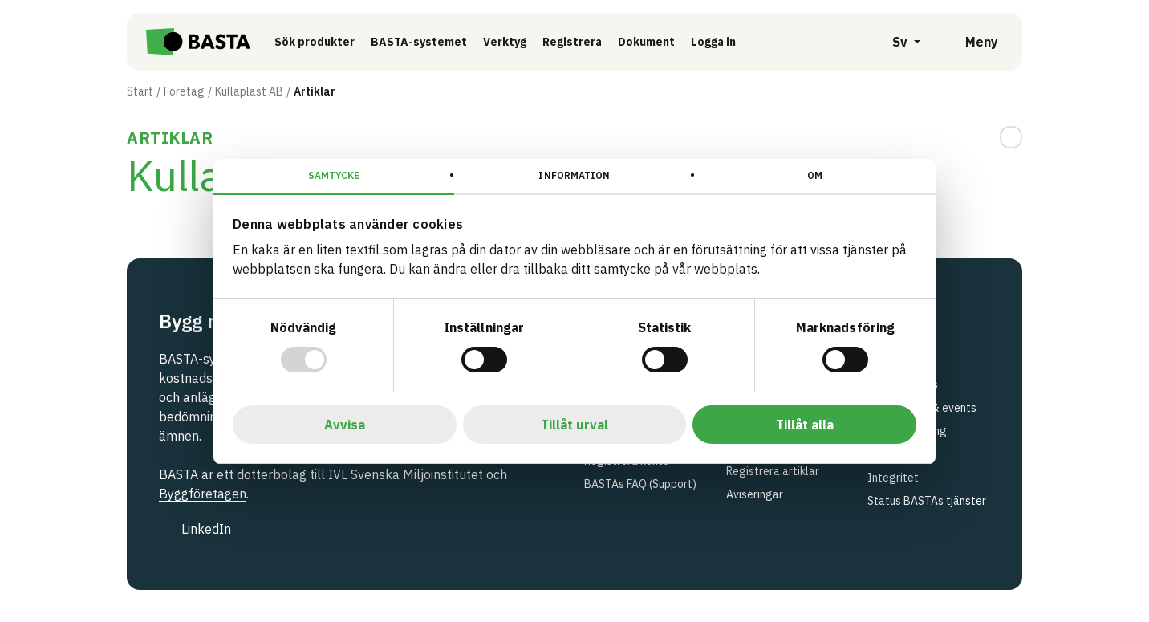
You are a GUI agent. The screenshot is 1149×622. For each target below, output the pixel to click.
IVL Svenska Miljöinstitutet (405, 474)
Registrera (580, 42)
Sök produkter (322, 42)
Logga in (725, 41)
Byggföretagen (202, 494)
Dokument (654, 42)
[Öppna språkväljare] (897, 42)
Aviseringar (754, 494)
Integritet (893, 477)
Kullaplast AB (249, 91)
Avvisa (344, 425)
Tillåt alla (805, 425)
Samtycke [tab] (334, 175)
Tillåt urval (574, 425)
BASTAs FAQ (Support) (640, 484)
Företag (184, 91)
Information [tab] (574, 175)
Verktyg (512, 42)
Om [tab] (814, 175)
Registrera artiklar (772, 471)
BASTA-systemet (427, 42)
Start (140, 91)
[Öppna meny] (970, 42)
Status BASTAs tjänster (926, 501)
